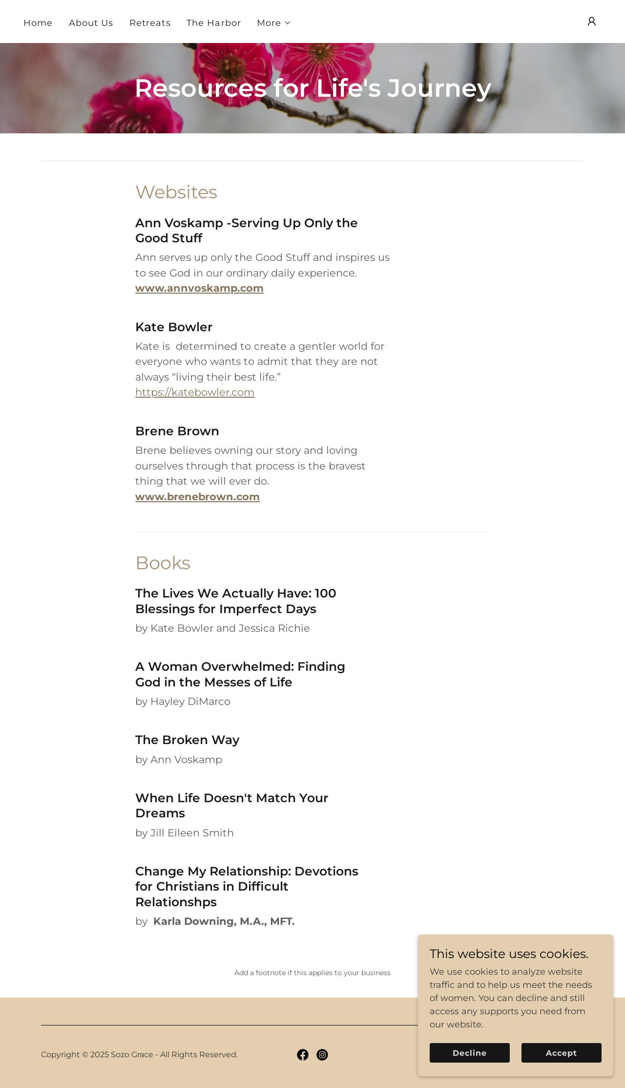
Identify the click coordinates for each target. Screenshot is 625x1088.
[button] (274, 23)
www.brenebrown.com (197, 497)
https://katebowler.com (194, 392)
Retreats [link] (150, 23)
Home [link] (38, 23)
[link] (302, 1055)
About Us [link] (91, 23)
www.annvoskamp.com (199, 288)
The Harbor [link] (214, 23)
